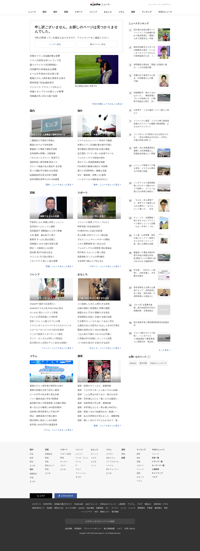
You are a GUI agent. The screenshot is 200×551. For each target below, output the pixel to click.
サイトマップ (157, 473)
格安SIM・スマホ (161, 504)
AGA (96, 512)
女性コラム (110, 458)
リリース (155, 454)
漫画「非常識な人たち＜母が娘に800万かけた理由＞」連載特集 (99, 407)
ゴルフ (63, 465)
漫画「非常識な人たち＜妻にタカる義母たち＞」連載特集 (99, 398)
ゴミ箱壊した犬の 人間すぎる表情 (94, 304)
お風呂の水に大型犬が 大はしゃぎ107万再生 (98, 325)
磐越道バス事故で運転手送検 (43, 149)
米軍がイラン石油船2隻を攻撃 (45, 56)
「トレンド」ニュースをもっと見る (56, 348)
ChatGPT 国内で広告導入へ (43, 304)
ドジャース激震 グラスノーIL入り (93, 222)
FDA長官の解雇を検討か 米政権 (93, 166)
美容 (166, 508)
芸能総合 (48, 454)
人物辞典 (155, 469)
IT (76, 465)
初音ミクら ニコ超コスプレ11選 (45, 321)
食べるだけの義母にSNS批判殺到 (45, 407)
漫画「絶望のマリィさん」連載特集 (94, 386)
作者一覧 (155, 458)
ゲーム (78, 462)
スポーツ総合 (65, 454)
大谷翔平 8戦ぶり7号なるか (91, 261)
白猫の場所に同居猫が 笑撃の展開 (94, 308)
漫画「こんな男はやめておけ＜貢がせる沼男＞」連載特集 (99, 394)
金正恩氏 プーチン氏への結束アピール (96, 153)
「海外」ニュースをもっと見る (106, 184)
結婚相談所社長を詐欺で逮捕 (43, 175)
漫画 (133, 12)
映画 (47, 458)
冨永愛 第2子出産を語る (41, 252)
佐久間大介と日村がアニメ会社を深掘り (49, 342)
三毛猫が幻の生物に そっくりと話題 (95, 338)
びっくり (94, 454)
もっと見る (164, 350)
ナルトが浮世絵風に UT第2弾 (43, 317)
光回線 (49, 508)
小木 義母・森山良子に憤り (43, 235)
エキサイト (166, 4)
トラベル (109, 465)
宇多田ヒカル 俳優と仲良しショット (47, 222)
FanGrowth (78, 504)
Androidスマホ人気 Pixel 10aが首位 (46, 308)
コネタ (93, 458)
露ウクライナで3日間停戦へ (44, 65)
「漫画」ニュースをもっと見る (106, 425)
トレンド (93, 12)
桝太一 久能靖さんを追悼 (41, 248)
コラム (121, 12)
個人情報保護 (109, 528)
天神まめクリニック (108, 504)
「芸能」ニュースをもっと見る (58, 266)
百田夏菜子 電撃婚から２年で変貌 (46, 231)
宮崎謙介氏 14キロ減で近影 (44, 96)
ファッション (81, 473)
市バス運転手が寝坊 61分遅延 (44, 170)
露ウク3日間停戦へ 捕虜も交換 (92, 170)
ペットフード (86, 512)
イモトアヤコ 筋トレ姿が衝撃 (44, 261)
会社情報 (68, 528)
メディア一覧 (157, 462)
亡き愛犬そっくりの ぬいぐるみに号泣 (96, 321)
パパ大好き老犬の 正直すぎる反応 (94, 342)
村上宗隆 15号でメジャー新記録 (93, 235)
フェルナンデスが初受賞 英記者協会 (95, 248)
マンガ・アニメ (82, 458)
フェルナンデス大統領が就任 (91, 157)
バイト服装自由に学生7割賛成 (44, 398)
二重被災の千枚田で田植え (42, 140)
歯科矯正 (158, 508)
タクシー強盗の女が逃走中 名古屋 (46, 166)
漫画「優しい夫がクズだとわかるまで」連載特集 (99, 420)
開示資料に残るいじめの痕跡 (43, 420)
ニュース (32, 12)
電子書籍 (115, 512)
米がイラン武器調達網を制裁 (91, 162)
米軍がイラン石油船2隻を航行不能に (95, 145)
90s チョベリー (112, 469)
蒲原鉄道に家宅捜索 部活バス (44, 162)
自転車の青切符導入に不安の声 (44, 411)
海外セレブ (49, 465)
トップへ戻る (55, 44)
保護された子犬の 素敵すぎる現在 (94, 312)
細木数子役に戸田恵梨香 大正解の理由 (48, 403)
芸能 (66, 12)
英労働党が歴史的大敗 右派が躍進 (94, 149)
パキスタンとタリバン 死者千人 (45, 157)
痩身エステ (104, 512)
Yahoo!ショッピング (158, 363)
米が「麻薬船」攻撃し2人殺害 (92, 175)
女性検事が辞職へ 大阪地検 (43, 153)
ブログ (139, 504)
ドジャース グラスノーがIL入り (45, 87)
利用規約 (77, 528)
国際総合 (33, 474)
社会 (31, 454)
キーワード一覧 (158, 465)
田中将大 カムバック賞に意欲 (91, 252)
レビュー (79, 454)
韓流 (47, 469)
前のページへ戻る (98, 44)
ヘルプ (154, 477)
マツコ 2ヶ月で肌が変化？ (42, 256)
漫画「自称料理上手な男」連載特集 (94, 403)
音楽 (47, 462)
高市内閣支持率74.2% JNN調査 (44, 179)
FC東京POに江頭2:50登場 (90, 231)
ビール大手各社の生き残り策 (44, 74)
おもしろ (108, 12)
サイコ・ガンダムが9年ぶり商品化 (46, 338)
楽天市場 (143, 363)
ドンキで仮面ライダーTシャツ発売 (46, 334)
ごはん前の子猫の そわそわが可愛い (95, 334)
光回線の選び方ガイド (63, 504)
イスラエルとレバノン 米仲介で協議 (95, 140)
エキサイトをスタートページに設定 (100, 521)
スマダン (109, 454)
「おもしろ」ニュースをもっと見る (104, 348)
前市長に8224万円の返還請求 (44, 424)
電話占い (148, 504)
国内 (45, 12)
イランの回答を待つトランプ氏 (45, 60)
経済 (31, 458)
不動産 (149, 508)
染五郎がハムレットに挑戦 (42, 226)
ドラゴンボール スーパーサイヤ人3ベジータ (50, 325)
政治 (31, 462)
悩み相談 (90, 508)
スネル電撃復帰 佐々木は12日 (92, 244)
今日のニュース (165, 12)
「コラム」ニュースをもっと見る (57, 430)
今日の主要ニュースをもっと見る (107, 104)
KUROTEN (47, 504)
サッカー (64, 462)
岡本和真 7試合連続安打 (42, 82)
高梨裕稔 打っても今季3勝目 (91, 256)
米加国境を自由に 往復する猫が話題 (95, 317)
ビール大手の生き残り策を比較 (44, 394)
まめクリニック (91, 504)
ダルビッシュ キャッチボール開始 (94, 239)
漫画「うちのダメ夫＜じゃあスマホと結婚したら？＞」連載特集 (99, 390)
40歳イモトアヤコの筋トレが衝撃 (47, 91)
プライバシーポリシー (93, 528)
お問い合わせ (129, 528)
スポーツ (78, 12)
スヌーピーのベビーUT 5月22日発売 (47, 330)
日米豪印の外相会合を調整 (43, 69)
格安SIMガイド (38, 508)
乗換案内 (141, 508)
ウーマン (114, 508)
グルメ (78, 469)
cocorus (81, 508)
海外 (55, 12)
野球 (62, 458)
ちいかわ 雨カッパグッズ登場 (44, 312)
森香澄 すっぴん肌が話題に (43, 239)
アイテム (131, 504)
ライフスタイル (112, 462)
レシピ (123, 508)
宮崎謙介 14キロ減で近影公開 (44, 244)
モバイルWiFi (70, 508)
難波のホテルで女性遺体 (41, 145)
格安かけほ (58, 508)
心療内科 (121, 504)
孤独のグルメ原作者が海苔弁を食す (48, 78)
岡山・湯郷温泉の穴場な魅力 (43, 416)
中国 (31, 478)
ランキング (147, 12)
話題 (123, 458)
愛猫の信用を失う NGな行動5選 (93, 330)
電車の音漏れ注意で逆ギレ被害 (44, 390)
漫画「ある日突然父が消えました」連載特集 (98, 416)
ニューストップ (154, 4)
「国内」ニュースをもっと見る (58, 184)
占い (107, 508)
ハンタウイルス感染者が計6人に (93, 179)
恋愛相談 (99, 508)
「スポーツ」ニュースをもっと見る (104, 266)
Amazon (133, 363)
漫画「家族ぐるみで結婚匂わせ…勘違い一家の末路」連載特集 (99, 411)
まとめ (32, 465)
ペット (93, 465)
